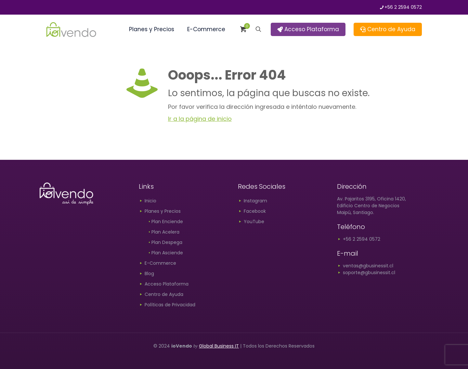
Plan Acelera (164, 232)
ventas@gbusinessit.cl (365, 265)
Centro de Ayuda (387, 29)
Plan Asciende (166, 252)
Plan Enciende (166, 221)
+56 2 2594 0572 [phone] (403, 7)
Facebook (255, 211)
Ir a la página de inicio (200, 119)
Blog (149, 273)
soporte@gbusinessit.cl (366, 272)
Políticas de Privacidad (170, 304)
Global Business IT (219, 346)
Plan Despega (165, 242)
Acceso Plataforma (308, 29)
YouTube (254, 221)
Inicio (150, 200)
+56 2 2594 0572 (358, 239)
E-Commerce (160, 263)
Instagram (255, 200)
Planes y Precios (163, 211)
